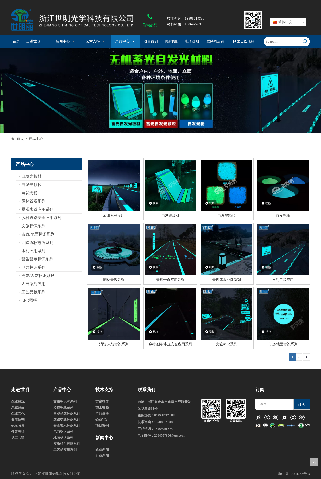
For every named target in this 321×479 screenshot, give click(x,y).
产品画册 (102, 413)
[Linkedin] (284, 417)
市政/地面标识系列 (38, 234)
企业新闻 (102, 449)
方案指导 (102, 401)
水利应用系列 (33, 251)
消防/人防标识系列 (38, 275)
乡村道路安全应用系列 (41, 217)
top (314, 462)
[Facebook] (258, 417)
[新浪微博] (302, 417)
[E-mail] (273, 404)
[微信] (293, 417)
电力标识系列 (33, 267)
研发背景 (18, 425)
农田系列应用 (33, 284)
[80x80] (253, 20)
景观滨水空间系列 (226, 280)
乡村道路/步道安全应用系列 (170, 344)
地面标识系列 (63, 437)
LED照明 (29, 300)
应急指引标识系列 (66, 443)
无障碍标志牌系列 (37, 242)
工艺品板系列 (33, 292)
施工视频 (102, 407)
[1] (282, 425)
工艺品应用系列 (65, 450)
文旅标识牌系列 (65, 401)
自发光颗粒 (31, 184)
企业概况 (18, 401)
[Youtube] (275, 417)
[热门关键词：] (305, 41)
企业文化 (18, 413)
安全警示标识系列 (66, 425)
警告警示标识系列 (37, 259)
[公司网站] (236, 409)
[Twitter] (267, 417)
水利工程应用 (283, 280)
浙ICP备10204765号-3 (293, 474)
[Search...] (282, 41)
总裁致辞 (18, 407)
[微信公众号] (211, 409)
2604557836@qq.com (169, 435)
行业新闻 (102, 455)
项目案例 (102, 425)
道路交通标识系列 (66, 419)
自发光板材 (31, 176)
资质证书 (18, 419)
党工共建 (18, 437)
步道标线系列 (63, 407)
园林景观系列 (33, 201)
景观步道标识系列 (66, 413)
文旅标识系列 (33, 226)
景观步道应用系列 (37, 209)
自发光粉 (29, 193)
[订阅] (301, 404)
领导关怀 (18, 431)
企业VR (101, 419)
